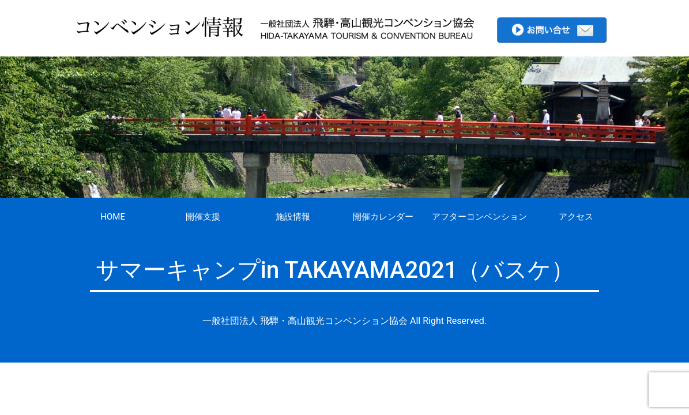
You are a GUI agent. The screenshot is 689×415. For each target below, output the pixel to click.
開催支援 (203, 217)
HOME (112, 217)
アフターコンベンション (479, 217)
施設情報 (293, 217)
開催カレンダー (383, 217)
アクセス (576, 217)
